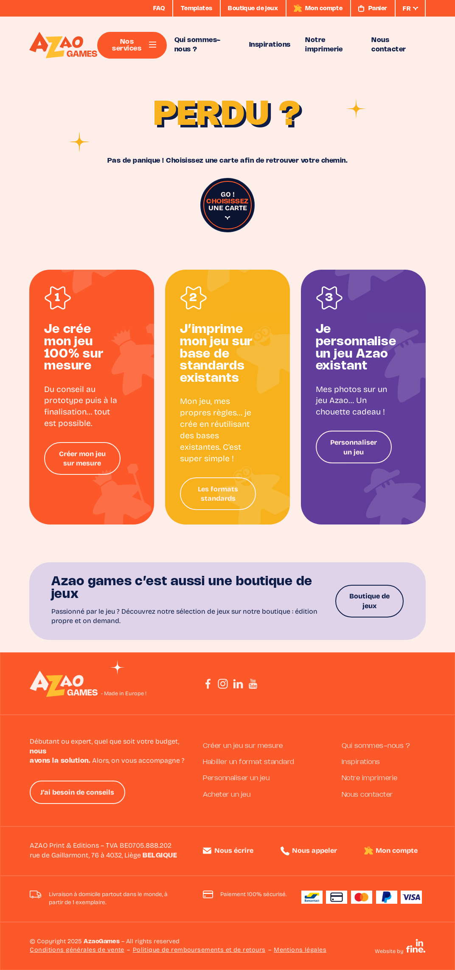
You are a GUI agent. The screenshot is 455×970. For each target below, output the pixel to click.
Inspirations (361, 762)
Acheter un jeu (227, 795)
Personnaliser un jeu (353, 448)
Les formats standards (218, 494)
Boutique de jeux (369, 601)
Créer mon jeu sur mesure (82, 459)
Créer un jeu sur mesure (243, 746)
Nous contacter (367, 795)
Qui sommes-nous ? (376, 746)
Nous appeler (314, 851)
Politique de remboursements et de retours (199, 950)
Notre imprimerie (370, 778)
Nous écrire (233, 851)
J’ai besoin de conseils (77, 793)
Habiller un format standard (249, 762)
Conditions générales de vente (77, 950)
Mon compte (397, 851)
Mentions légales (300, 950)
